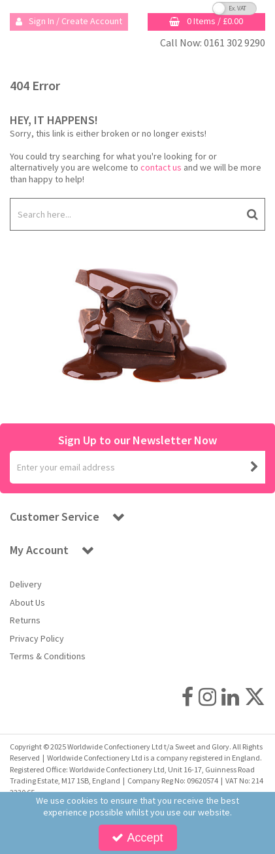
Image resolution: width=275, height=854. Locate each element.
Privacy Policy (37, 638)
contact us (161, 167)
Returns (25, 620)
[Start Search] (252, 214)
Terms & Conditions (48, 656)
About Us (27, 602)
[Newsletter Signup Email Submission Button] (254, 467)
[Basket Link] (207, 22)
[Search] (125, 214)
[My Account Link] (69, 22)
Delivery (26, 584)
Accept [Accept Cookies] (137, 837)
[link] (187, 696)
